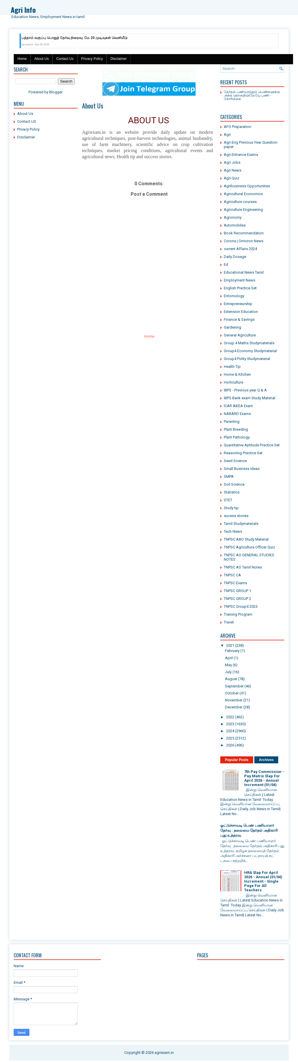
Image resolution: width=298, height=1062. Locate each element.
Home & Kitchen (237, 374)
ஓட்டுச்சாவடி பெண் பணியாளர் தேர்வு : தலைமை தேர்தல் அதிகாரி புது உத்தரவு (249, 830)
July (228, 672)
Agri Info (23, 9)
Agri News (232, 170)
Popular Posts (237, 760)
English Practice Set (240, 288)
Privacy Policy (92, 59)
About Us (41, 59)
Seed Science (235, 461)
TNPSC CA (232, 575)
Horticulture (233, 382)
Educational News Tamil (244, 272)
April (229, 658)
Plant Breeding (236, 429)
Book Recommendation (244, 233)
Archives (266, 760)
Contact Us (64, 59)
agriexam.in (164, 1052)
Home (22, 59)
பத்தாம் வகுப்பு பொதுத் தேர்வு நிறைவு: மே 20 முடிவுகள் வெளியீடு (74, 38)
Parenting (232, 421)
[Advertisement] (46, 232)
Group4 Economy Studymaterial (250, 351)
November (233, 700)
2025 (230, 738)
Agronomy (233, 217)
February (232, 650)
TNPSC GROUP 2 (237, 598)
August (231, 679)
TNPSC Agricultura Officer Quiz (249, 547)
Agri (227, 134)
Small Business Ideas (242, 468)
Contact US (26, 121)
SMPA (229, 476)
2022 (230, 717)
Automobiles (235, 225)
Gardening (232, 327)
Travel (229, 622)
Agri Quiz (231, 178)
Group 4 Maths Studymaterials (249, 343)
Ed (226, 264)
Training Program (238, 614)
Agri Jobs (232, 162)
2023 (230, 724)
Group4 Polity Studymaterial (247, 359)
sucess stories (236, 516)
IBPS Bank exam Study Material (249, 398)
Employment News (239, 280)
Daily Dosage (235, 256)
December (233, 707)
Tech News (233, 531)
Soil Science (234, 484)
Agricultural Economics (243, 194)
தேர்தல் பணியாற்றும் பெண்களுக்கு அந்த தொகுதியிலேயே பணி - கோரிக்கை (252, 95)
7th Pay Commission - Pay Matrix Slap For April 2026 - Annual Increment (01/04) (264, 778)
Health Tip (232, 366)
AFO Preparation (237, 126)
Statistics (232, 492)
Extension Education (241, 311)
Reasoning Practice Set (243, 453)
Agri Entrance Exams (241, 154)
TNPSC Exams (235, 583)
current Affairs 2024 (240, 249)
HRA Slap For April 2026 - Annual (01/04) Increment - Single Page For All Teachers (263, 881)
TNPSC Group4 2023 (241, 606)
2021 (230, 645)
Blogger (55, 92)
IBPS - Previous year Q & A (245, 390)
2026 (230, 745)
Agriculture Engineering (243, 209)
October (232, 693)
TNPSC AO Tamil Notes (243, 567)
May (228, 665)
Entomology (234, 296)
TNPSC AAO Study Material (246, 539)
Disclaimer (118, 59)
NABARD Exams (237, 413)
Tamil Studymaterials (241, 523)
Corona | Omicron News (243, 241)
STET (228, 500)
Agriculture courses (240, 201)
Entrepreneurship (238, 304)
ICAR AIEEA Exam (238, 406)
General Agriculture (240, 335)
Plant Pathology (237, 437)
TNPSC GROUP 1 (237, 591)
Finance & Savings (239, 319)
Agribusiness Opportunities (247, 186)
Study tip (231, 508)
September (234, 686)
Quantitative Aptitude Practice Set (252, 445)
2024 (230, 731)
